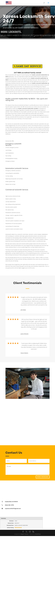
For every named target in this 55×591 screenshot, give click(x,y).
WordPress (38, 534)
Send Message (42, 477)
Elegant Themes (24, 534)
